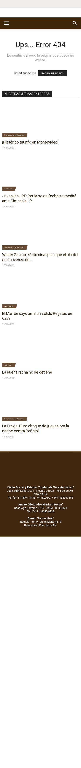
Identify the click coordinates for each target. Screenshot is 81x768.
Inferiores (8, 188)
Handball (8, 365)
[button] (75, 23)
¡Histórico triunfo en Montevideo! (30, 142)
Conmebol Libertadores (14, 135)
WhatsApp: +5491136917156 (55, 497)
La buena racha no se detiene (27, 372)
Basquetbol (8, 306)
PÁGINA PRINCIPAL (52, 73)
